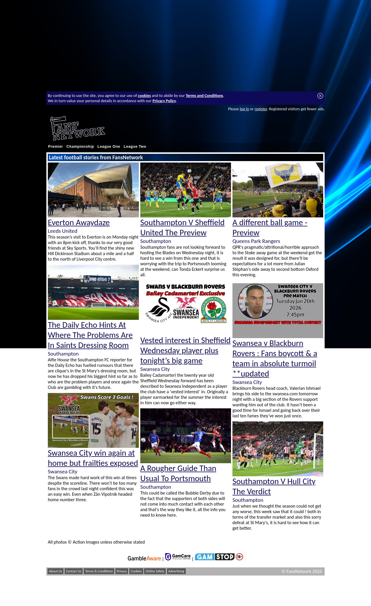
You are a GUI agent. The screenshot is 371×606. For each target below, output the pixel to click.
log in (244, 108)
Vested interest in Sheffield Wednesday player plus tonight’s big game (185, 350)
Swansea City (62, 471)
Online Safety (155, 571)
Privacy (122, 571)
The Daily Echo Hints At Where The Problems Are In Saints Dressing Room (90, 335)
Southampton (63, 353)
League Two (135, 147)
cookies (144, 95)
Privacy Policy (164, 100)
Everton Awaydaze (79, 222)
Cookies (136, 571)
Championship (80, 147)
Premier (55, 147)
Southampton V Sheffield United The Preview (182, 227)
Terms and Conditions (204, 95)
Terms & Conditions (99, 571)
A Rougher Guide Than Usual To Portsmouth (178, 473)
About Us (55, 571)
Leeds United (62, 231)
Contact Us (73, 571)
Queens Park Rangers (256, 241)
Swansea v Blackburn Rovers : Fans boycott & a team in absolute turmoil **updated (274, 358)
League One (108, 147)
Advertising (176, 571)
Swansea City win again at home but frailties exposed (93, 458)
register (260, 108)
